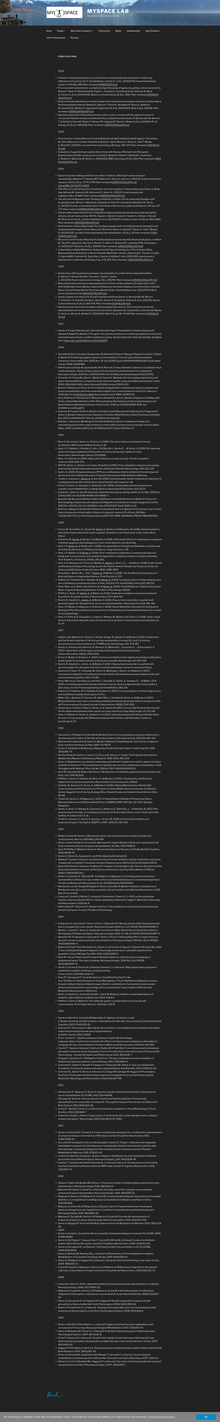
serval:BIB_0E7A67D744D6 (74, 185)
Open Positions (152, 31)
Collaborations (133, 31)
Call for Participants (55, 37)
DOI (108, 84)
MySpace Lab (108, 11)
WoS (61, 98)
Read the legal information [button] (161, 1417)
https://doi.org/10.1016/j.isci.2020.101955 (85, 340)
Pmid (114, 84)
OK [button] (206, 1417)
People (61, 31)
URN (101, 84)
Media (118, 31)
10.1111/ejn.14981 (85, 394)
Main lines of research (82, 31)
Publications (104, 31)
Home (49, 31)
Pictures (75, 37)
